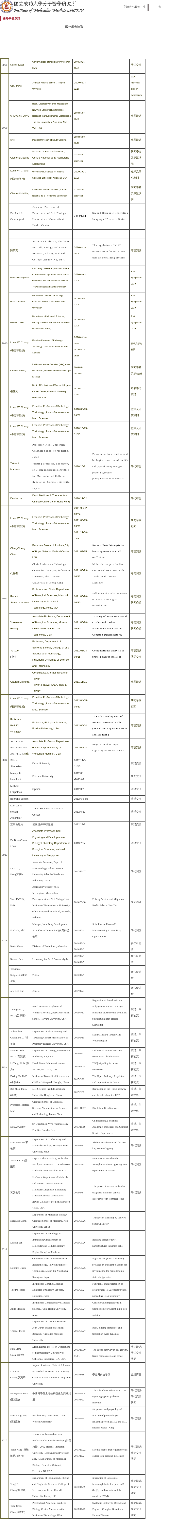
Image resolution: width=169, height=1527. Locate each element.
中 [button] (152, 6)
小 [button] (144, 6)
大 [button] (159, 6)
